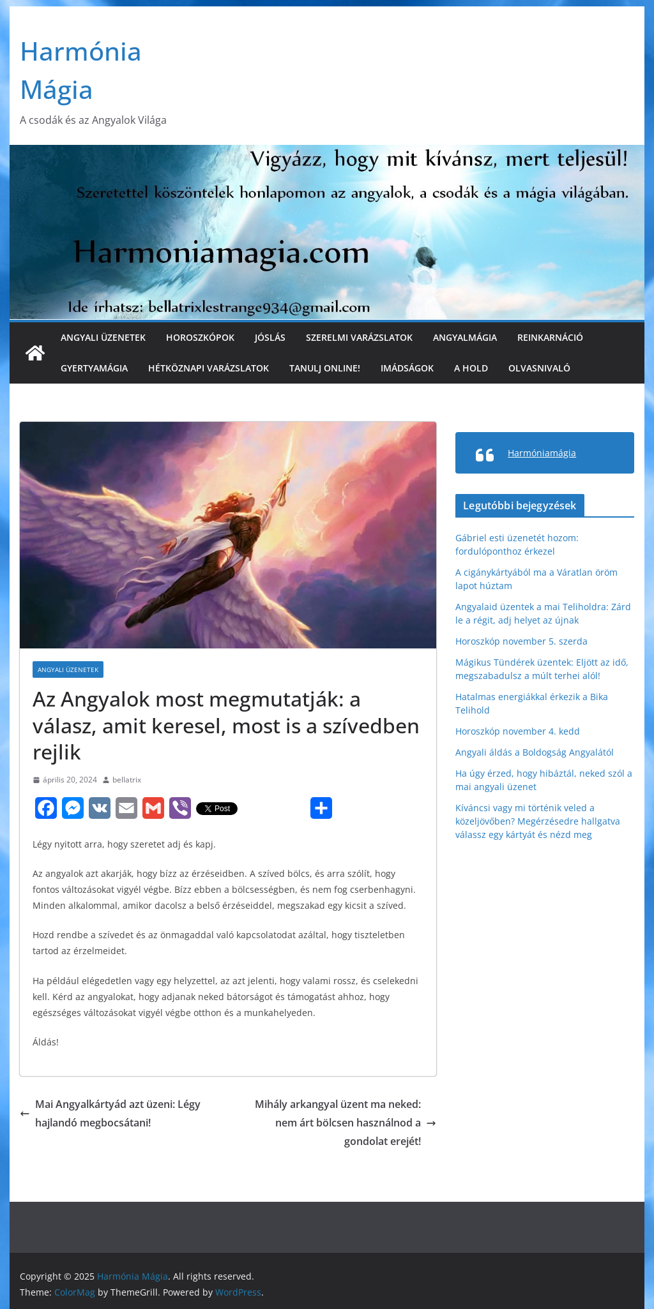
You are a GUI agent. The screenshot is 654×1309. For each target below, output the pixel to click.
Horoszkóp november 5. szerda (521, 641)
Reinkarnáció (550, 337)
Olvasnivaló (539, 368)
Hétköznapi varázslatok (208, 368)
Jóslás (270, 337)
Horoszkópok (200, 337)
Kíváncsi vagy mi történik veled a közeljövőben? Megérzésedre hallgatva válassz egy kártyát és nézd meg (537, 821)
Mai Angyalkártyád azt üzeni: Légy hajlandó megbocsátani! (110, 1113)
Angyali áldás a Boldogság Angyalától (534, 752)
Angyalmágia (465, 337)
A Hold (471, 368)
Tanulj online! (324, 368)
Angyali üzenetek (103, 337)
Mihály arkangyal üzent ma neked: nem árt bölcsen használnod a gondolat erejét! (345, 1122)
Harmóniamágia (542, 453)
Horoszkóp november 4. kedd (517, 731)
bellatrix (126, 779)
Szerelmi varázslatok (359, 337)
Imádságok (407, 368)
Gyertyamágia (94, 368)
